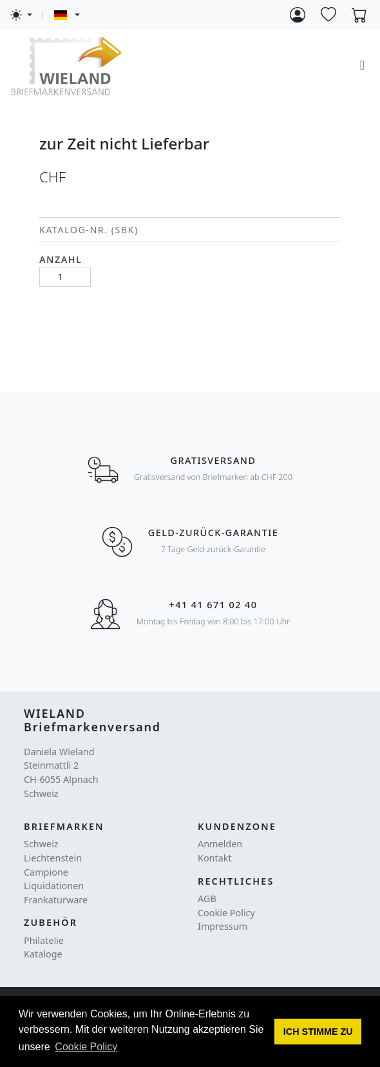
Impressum (222, 926)
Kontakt (215, 858)
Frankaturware (56, 900)
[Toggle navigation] (362, 65)
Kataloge (43, 954)
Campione (46, 872)
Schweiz (41, 844)
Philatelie (44, 940)
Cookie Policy (226, 913)
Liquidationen (54, 886)
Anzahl (60, 259)
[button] (317, 1031)
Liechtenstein (53, 858)
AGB (207, 898)
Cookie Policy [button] (86, 1046)
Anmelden (220, 844)
